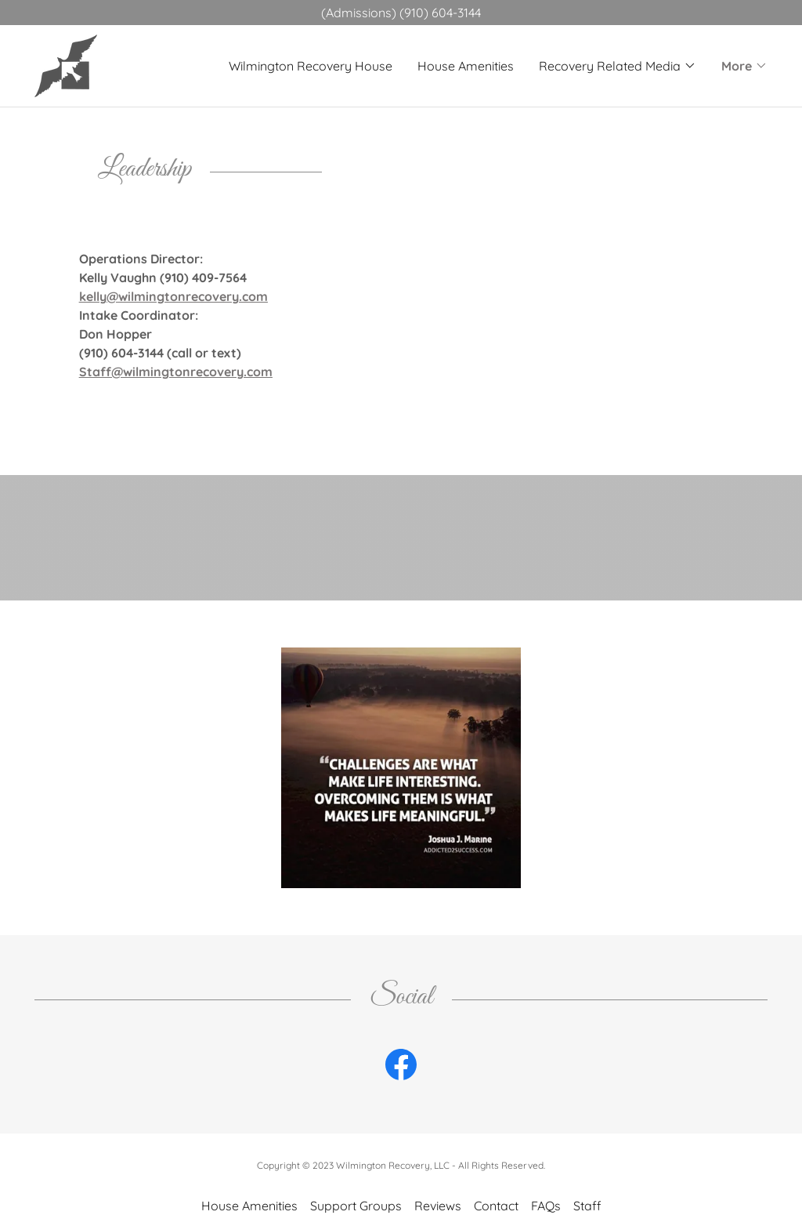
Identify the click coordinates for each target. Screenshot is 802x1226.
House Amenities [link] (465, 66)
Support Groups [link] (356, 1205)
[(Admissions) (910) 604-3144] (401, 12)
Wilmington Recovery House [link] (310, 66)
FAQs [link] (546, 1205)
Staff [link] (587, 1205)
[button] (617, 65)
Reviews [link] (437, 1205)
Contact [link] (496, 1205)
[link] (65, 64)
